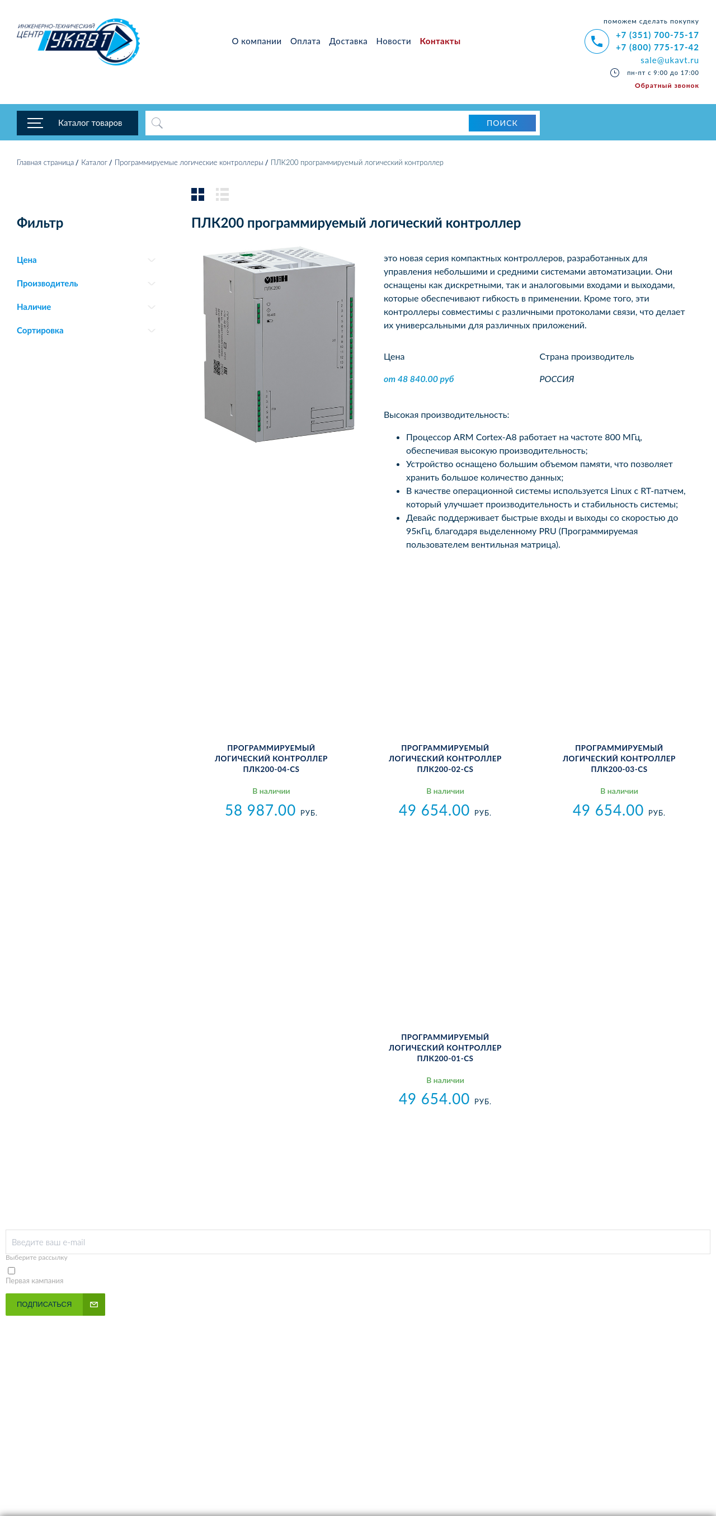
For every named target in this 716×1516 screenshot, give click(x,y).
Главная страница (45, 165)
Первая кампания (35, 1283)
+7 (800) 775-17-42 (657, 47)
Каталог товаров (90, 123)
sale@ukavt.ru (669, 60)
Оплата (305, 41)
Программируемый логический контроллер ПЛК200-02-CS (445, 761)
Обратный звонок (667, 85)
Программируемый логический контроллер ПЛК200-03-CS (619, 761)
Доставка (348, 41)
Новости (394, 41)
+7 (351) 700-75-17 (657, 35)
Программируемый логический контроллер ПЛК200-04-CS (271, 761)
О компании (257, 41)
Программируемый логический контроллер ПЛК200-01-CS (445, 1050)
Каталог (94, 165)
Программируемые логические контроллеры (189, 165)
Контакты (440, 41)
